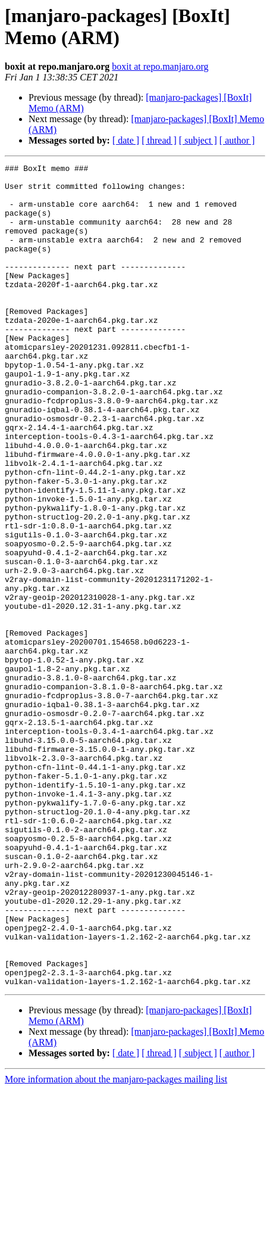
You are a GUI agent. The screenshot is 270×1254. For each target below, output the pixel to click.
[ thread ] (159, 140)
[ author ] (237, 140)
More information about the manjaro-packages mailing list (116, 1244)
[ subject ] (198, 140)
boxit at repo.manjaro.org (160, 66)
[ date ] (125, 140)
